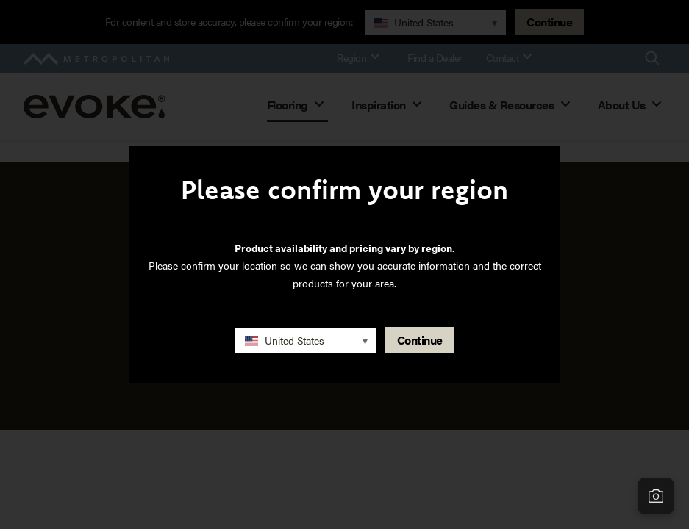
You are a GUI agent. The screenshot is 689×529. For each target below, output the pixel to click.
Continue (420, 339)
